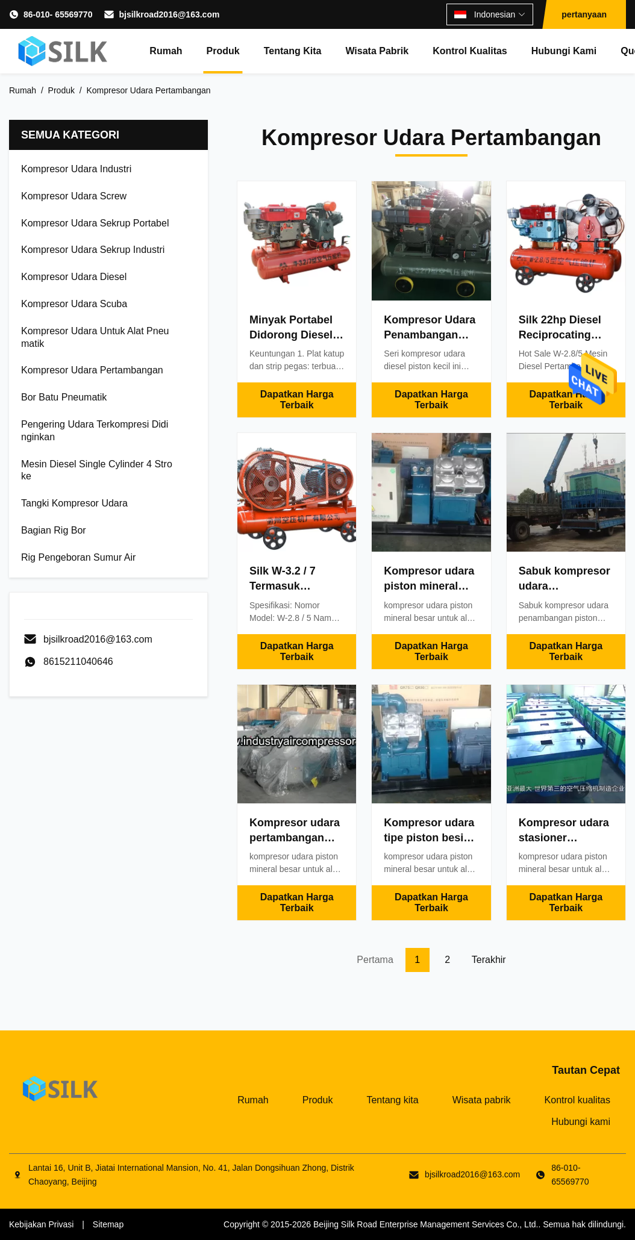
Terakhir (489, 960)
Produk (223, 51)
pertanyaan (584, 14)
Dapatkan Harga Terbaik (297, 399)
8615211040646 (78, 661)
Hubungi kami (563, 51)
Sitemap (108, 1224)
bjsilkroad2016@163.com (169, 14)
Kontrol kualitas (470, 51)
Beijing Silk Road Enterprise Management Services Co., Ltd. (426, 1224)
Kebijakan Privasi (41, 1224)
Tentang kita (293, 51)
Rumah (165, 51)
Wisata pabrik (376, 51)
